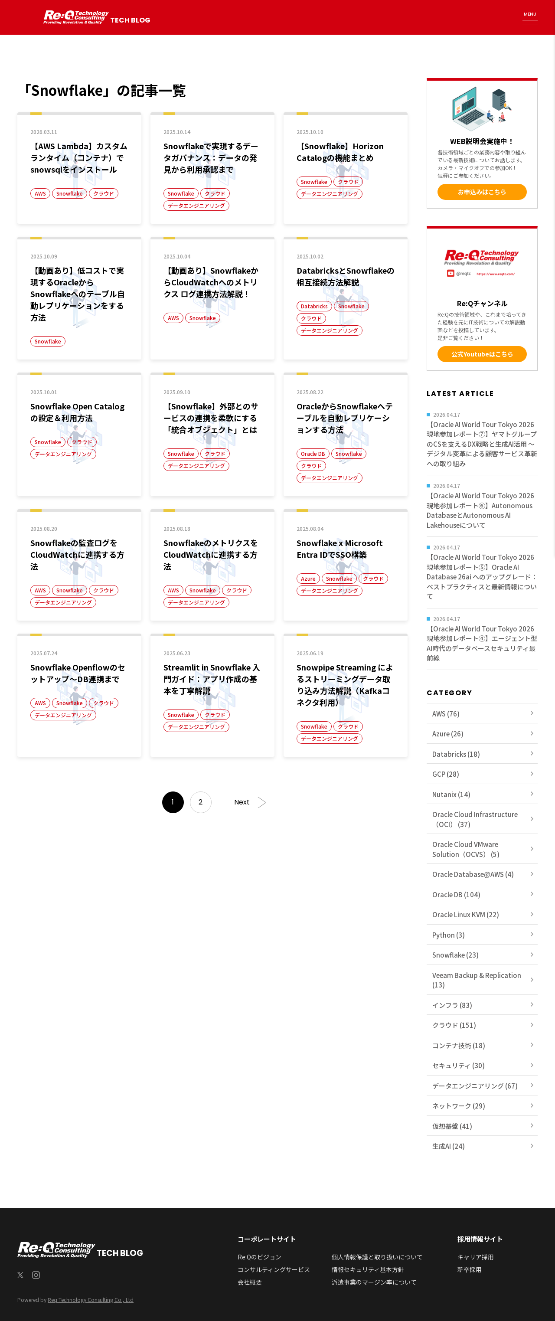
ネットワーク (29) (458, 1105)
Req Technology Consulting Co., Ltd (91, 1299)
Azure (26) (448, 733)
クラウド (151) (454, 1025)
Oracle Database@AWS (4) (473, 874)
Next (242, 802)
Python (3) (448, 934)
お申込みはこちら (482, 191)
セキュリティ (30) (458, 1065)
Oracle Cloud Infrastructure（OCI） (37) (475, 819)
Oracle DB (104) (456, 894)
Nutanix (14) (451, 794)
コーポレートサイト (267, 1238)
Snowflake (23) (455, 954)
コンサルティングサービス (274, 1269)
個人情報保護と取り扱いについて (377, 1256)
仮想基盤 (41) (452, 1126)
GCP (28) (445, 773)
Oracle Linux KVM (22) (465, 914)
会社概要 (250, 1282)
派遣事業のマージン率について (374, 1282)
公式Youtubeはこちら (482, 354)
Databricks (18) (456, 754)
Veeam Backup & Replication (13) (476, 980)
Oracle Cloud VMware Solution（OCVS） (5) (466, 849)
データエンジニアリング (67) (475, 1085)
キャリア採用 (475, 1256)
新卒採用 (469, 1269)
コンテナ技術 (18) (458, 1045)
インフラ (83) (452, 1005)
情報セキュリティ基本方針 (368, 1269)
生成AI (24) (448, 1146)
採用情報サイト (480, 1238)
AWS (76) (446, 713)
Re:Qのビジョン (259, 1256)
